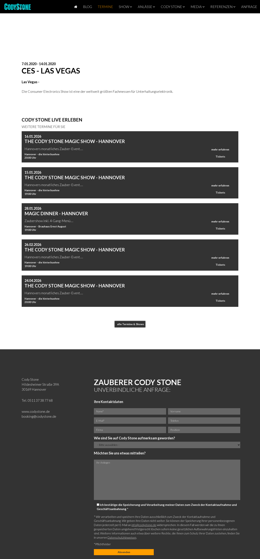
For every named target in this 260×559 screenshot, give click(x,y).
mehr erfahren (220, 149)
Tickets (220, 156)
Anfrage (249, 7)
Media (198, 7)
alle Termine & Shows (130, 324)
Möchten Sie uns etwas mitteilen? (120, 453)
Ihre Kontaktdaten (108, 402)
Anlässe (146, 7)
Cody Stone (173, 7)
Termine (105, 7)
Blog (87, 7)
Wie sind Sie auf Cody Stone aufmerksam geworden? (134, 438)
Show (125, 7)
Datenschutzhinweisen (122, 537)
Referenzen (222, 7)
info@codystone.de (144, 525)
